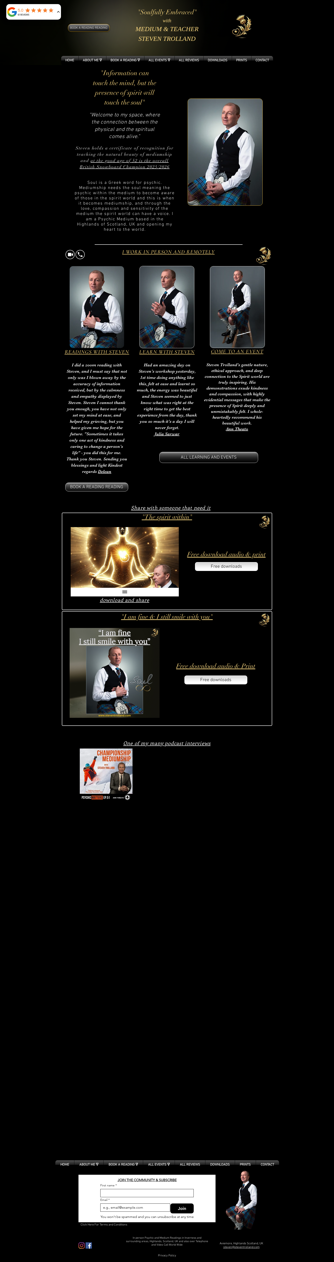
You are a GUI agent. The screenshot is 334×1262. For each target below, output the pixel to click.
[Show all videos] (124, 592)
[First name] (146, 1193)
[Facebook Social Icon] (89, 1245)
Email (105, 1200)
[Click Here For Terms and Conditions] (104, 1225)
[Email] (134, 1207)
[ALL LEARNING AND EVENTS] (208, 457)
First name (108, 1185)
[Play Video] (124, 557)
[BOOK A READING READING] (89, 28)
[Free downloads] (226, 566)
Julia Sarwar (167, 433)
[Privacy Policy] (167, 1256)
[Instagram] (81, 1245)
